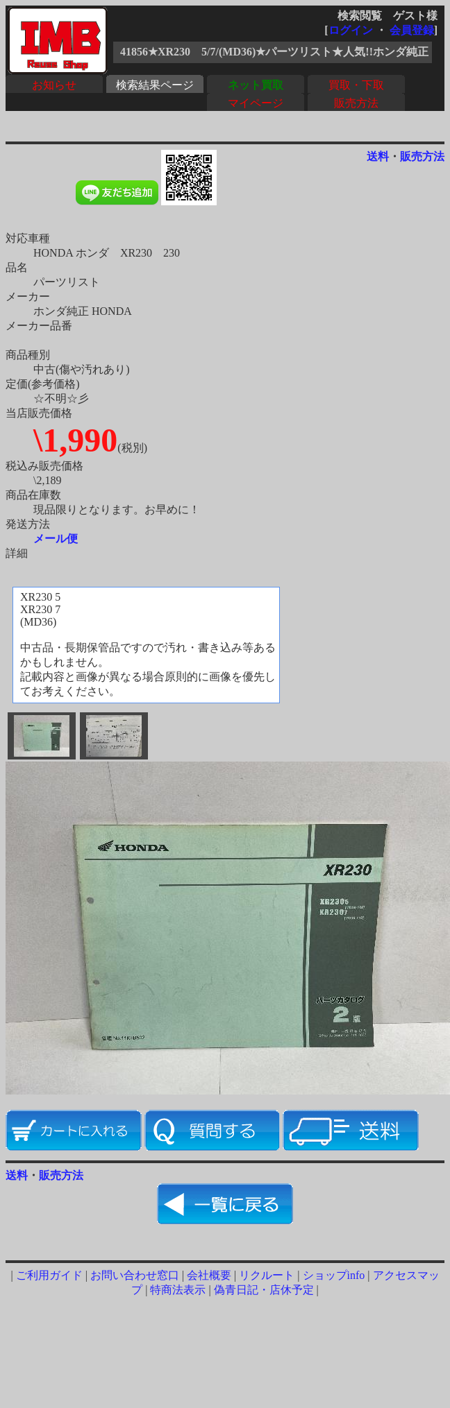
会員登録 (412, 30)
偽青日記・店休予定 (264, 1290)
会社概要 (209, 1275)
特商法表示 (178, 1290)
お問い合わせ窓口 (134, 1275)
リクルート (266, 1275)
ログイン (350, 30)
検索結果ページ (155, 85)
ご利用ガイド (49, 1275)
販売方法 (356, 103)
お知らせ (54, 85)
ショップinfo (334, 1275)
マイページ (255, 103)
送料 (378, 156)
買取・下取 (356, 85)
